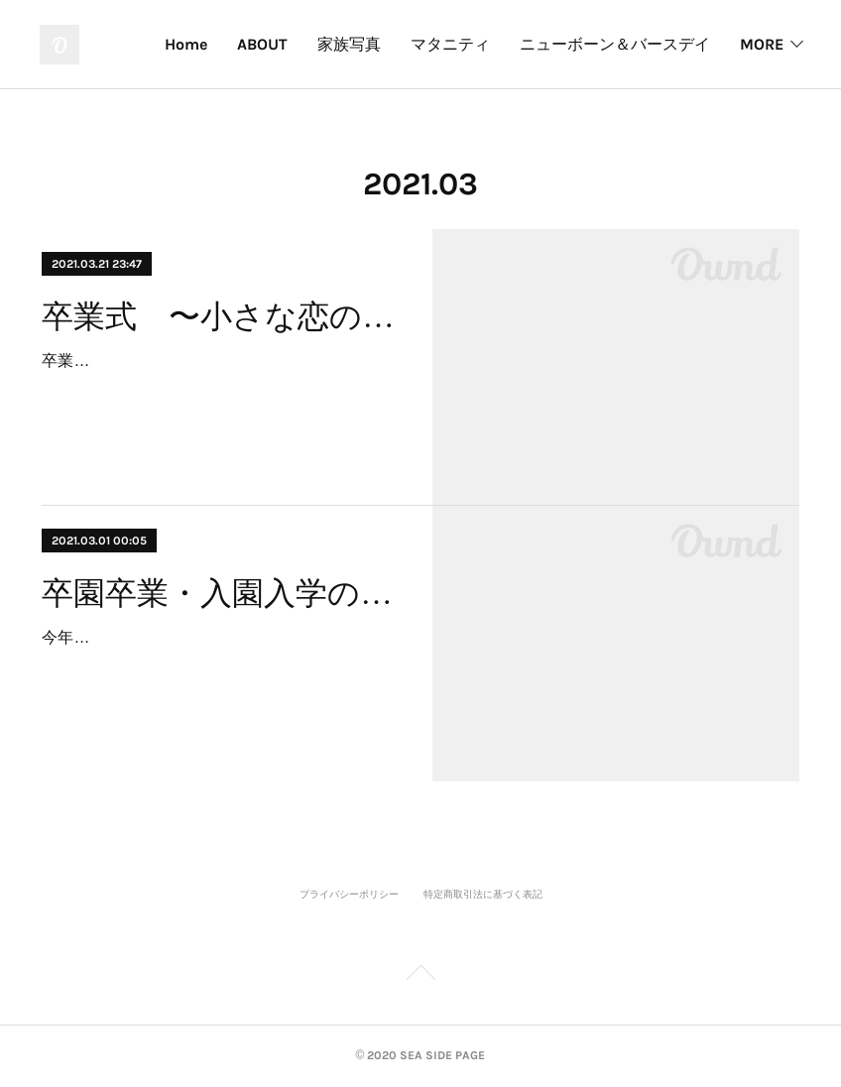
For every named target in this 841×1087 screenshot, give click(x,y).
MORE (761, 44)
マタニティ (450, 44)
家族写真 (349, 44)
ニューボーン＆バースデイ (615, 44)
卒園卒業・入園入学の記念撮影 (219, 593)
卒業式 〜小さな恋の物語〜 (219, 316)
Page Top (420, 976)
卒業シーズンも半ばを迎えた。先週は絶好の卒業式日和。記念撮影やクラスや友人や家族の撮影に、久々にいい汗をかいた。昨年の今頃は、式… (216, 389)
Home (186, 44)
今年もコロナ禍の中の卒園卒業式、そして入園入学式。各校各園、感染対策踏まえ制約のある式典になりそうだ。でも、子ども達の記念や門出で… (216, 666)
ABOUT (262, 44)
